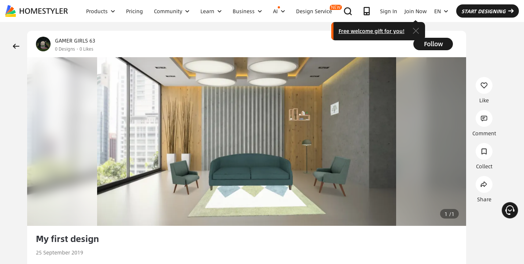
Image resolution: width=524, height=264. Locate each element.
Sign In (388, 11)
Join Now (416, 11)
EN (441, 11)
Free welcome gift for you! (372, 30)
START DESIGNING (487, 11)
